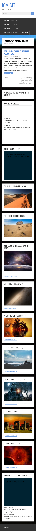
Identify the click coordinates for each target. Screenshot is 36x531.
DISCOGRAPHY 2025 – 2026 (11, 20)
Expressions (24, 79)
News (7, 77)
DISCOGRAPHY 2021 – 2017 (11, 28)
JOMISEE (8, 5)
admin (6, 56)
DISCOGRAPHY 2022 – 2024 (11, 24)
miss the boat (28, 82)
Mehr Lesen (8, 73)
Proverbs (21, 83)
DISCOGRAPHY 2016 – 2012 (11, 33)
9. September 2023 (16, 56)
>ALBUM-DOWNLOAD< (10, 308)
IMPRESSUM (25, 33)
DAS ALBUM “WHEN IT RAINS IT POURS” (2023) (16, 52)
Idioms (26, 80)
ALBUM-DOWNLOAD (10, 276)
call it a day (29, 77)
